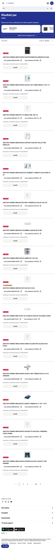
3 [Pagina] (27, 484)
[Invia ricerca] (51, 8)
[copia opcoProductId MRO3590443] (13, 148)
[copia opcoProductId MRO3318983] (13, 349)
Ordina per (41, 40)
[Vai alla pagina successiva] (40, 484)
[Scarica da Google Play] (8, 529)
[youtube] (11, 501)
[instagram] (5, 501)
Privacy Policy (4, 543)
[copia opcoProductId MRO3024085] (13, 379)
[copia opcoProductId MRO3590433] (13, 178)
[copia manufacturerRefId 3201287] (33, 291)
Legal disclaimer (37, 543)
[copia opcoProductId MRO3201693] (13, 205)
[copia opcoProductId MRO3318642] (13, 466)
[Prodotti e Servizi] (3, 3)
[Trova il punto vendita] (48, 3)
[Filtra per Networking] (21, 29)
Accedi (15, 67)
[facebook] (2, 501)
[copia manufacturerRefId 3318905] (33, 60)
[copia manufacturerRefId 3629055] (33, 436)
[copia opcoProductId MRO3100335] (13, 261)
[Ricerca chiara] (47, 8)
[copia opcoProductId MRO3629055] (13, 436)
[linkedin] (8, 501)
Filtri (5, 546)
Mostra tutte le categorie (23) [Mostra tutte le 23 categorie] (27, 35)
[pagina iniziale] (10, 3)
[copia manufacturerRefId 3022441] (33, 406)
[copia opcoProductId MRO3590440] (13, 90)
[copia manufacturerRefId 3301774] (33, 118)
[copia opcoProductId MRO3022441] (13, 406)
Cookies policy (12, 543)
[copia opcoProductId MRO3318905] (13, 60)
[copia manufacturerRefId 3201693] (33, 205)
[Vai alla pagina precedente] (15, 484)
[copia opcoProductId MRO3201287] (13, 291)
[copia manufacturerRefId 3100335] (33, 261)
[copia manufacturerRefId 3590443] (33, 148)
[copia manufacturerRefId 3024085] (33, 379)
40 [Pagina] (36, 484)
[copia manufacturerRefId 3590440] (33, 90)
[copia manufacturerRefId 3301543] (33, 233)
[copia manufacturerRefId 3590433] (33, 178)
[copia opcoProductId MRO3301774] (13, 118)
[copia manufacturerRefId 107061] (32, 319)
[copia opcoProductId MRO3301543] (13, 233)
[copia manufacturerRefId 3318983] (33, 349)
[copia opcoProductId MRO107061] (12, 319)
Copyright (29, 543)
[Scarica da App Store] (19, 529)
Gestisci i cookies (22, 543)
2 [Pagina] (23, 484)
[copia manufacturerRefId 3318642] (33, 466)
